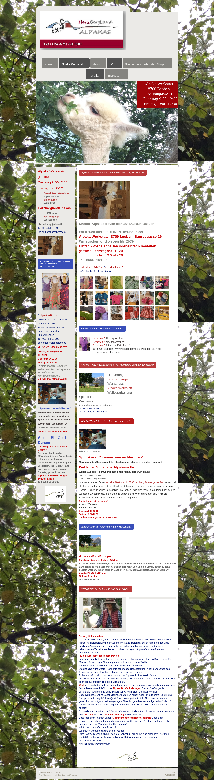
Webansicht (170, 775)
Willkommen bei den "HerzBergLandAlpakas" (105, 589)
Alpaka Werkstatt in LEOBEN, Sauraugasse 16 (106, 421)
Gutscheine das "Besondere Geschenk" (102, 328)
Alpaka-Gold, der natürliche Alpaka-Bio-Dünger (106, 526)
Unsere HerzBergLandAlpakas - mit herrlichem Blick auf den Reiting (117, 364)
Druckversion (46, 772)
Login (173, 772)
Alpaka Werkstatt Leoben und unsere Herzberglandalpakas (112, 172)
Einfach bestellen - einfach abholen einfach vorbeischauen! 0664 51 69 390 (55, 264)
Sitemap (57, 772)
